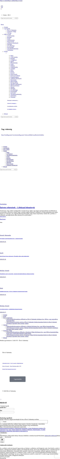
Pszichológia (13, 91)
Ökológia (12, 88)
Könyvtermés (13, 74)
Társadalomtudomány (16, 94)
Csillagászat (13, 60)
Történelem (13, 95)
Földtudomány (14, 67)
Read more (3, 219)
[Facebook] (2, 6)
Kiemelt (12, 73)
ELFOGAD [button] (8, 437)
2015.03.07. (3, 216)
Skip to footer (18, 0)
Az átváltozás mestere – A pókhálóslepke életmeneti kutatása (11, 309)
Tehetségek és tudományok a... (12, 100)
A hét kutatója (14, 57)
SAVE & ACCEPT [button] (5, 456)
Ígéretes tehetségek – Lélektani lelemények (17, 207)
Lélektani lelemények (15, 78)
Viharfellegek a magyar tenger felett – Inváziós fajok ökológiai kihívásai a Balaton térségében (17, 273)
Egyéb (12, 61)
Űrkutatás (12, 97)
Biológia (12, 58)
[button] (4, 135)
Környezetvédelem (15, 75)
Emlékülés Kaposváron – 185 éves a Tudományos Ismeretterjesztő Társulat (13, 291)
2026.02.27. (3, 312)
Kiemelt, (2, 235)
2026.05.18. (3, 259)
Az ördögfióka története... (12, 109)
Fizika (12, 64)
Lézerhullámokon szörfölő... (12, 106)
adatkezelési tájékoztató (51, 435)
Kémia (12, 71)
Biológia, (2, 270)
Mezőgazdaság (14, 83)
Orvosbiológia (14, 90)
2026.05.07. (3, 277)
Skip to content (4, 0)
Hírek (11, 70)
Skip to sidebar (11, 0)
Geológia (12, 68)
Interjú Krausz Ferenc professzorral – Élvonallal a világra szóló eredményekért (14, 256)
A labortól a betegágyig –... (12, 103)
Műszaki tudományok (15, 84)
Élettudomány (14, 63)
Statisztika (13, 93)
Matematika (13, 80)
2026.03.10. (3, 294)
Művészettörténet (14, 85)
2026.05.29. (3, 241)
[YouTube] (2, 7)
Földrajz (12, 65)
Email (4, 421)
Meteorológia (13, 81)
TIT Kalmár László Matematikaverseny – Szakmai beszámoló (11, 238)
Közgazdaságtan (14, 77)
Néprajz (12, 87)
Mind (11, 55)
